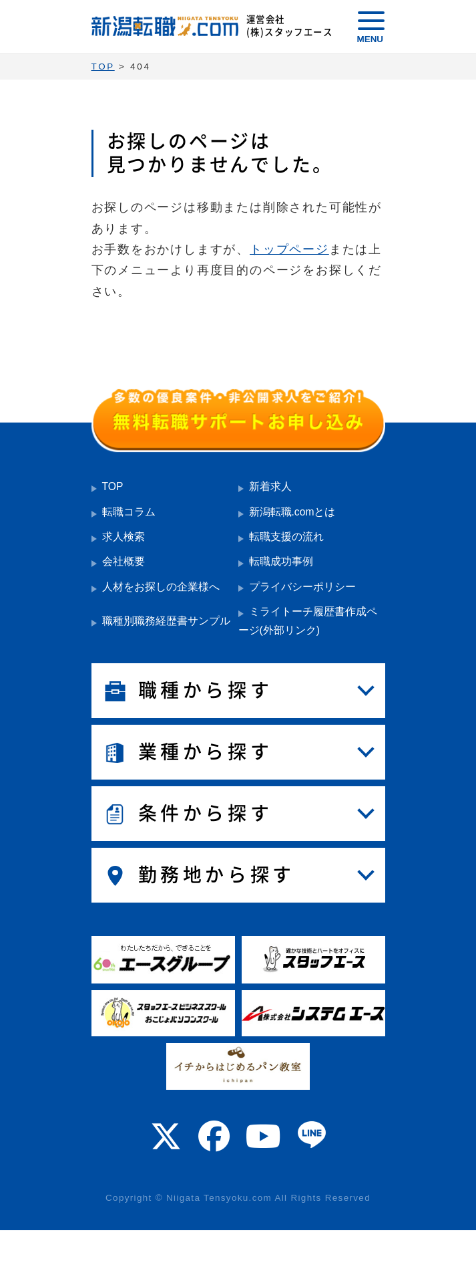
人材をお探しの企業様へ (161, 586)
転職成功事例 (281, 561)
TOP (113, 486)
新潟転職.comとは (292, 511)
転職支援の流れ (286, 536)
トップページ (289, 249)
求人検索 (123, 536)
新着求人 (270, 486)
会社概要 (123, 561)
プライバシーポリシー (302, 586)
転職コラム (129, 511)
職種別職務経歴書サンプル (166, 620)
